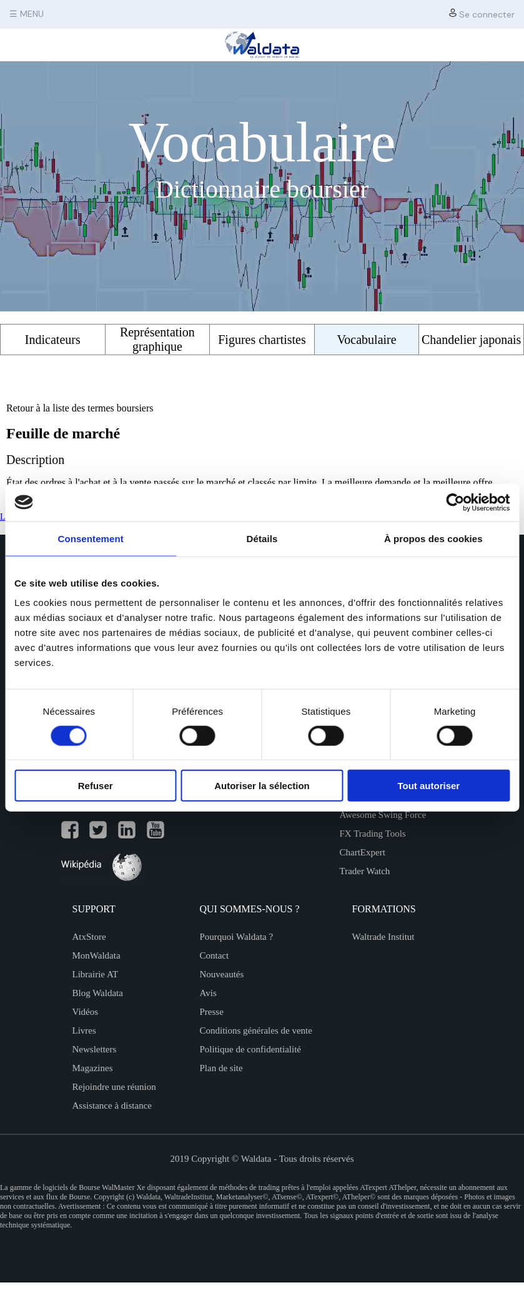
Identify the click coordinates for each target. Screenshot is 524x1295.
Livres (84, 1030)
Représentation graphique (157, 339)
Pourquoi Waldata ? (237, 937)
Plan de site (221, 1068)
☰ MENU (26, 13)
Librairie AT (95, 974)
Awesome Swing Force (383, 815)
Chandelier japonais (471, 339)
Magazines (92, 1068)
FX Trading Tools (373, 834)
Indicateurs (53, 339)
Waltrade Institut (383, 937)
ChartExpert (362, 852)
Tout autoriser (428, 785)
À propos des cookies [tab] (433, 538)
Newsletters (94, 1049)
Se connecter (482, 14)
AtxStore (89, 937)
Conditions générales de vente (256, 1030)
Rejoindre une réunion (114, 1087)
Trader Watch (365, 871)
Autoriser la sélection (262, 785)
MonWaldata (96, 955)
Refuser (95, 785)
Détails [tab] (262, 538)
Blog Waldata (97, 993)
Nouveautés (222, 974)
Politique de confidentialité (250, 1049)
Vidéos (85, 1012)
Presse (212, 1012)
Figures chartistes (262, 339)
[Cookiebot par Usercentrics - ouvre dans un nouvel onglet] (455, 502)
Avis (208, 993)
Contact (214, 955)
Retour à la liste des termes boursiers (80, 408)
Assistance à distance (112, 1106)
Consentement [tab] (90, 538)
